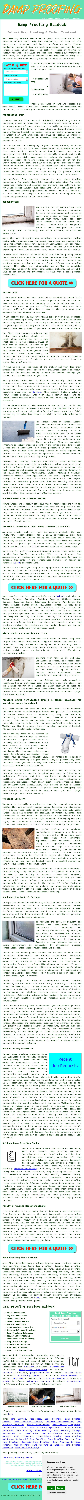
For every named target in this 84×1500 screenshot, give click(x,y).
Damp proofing (10, 596)
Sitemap (4, 1479)
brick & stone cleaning (52, 1378)
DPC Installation (28, 1433)
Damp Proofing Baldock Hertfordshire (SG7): (28, 38)
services (18, 625)
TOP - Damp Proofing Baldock (18, 1457)
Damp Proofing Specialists (46, 1428)
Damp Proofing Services (66, 1442)
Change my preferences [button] (57, 1492)
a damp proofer (30, 1364)
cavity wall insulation (33, 1370)
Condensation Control (14, 1428)
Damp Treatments (23, 1436)
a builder (29, 1367)
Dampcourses (8, 1433)
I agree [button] (51, 1488)
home (13, 1358)
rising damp (67, 306)
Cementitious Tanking (49, 1436)
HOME (43, 18)
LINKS (50, 18)
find (11, 1263)
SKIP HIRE (18, 1378)
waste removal (69, 1376)
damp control (45, 1157)
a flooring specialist (31, 1376)
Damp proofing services (44, 1281)
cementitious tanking (25, 1169)
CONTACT (66, 18)
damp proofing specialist (66, 1151)
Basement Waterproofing (59, 1422)
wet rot (72, 151)
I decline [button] (60, 1488)
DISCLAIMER (76, 18)
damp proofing (55, 53)
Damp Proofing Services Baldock (28, 1306)
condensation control (57, 981)
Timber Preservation (38, 1425)
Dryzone (37, 392)
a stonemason (74, 1381)
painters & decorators (38, 1381)
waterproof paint (72, 464)
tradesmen (59, 1361)
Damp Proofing (24, 1430)
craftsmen (56, 1384)
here (36, 1298)
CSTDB (17, 563)
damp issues (63, 490)
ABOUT (57, 18)
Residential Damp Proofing (45, 1419)
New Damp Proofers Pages (18, 1479)
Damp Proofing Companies (66, 1425)
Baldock (61, 596)
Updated (31, 1479)
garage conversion (40, 1373)
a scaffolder (57, 1367)
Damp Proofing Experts (60, 1439)
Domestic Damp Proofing (35, 1442)
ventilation (8, 995)
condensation (75, 210)
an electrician (73, 1373)
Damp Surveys (18, 1419)
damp (64, 66)
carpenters (8, 1373)
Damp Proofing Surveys (28, 1422)
